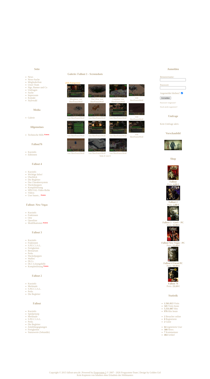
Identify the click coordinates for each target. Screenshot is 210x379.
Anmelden (165, 98)
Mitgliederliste (35, 82)
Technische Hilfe (36, 135)
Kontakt (31, 98)
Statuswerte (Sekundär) (39, 332)
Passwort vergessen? (168, 103)
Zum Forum (44, 61)
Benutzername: (173, 78)
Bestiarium (33, 250)
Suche (31, 92)
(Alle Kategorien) (72, 83)
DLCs (30, 261)
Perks (30, 253)
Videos (31, 193)
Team (173, 367)
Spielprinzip (33, 314)
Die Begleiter (34, 179)
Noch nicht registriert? (168, 107)
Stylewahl (32, 100)
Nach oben (139, 367)
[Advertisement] (105, 60)
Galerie (31, 117)
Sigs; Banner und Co (37, 87)
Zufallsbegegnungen (37, 327)
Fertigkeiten (33, 248)
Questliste (32, 220)
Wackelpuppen (35, 185)
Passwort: (173, 86)
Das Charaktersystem (38, 182)
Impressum (33, 95)
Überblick (32, 177)
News (30, 77)
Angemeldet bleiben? (171, 93)
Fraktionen (33, 215)
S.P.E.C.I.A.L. (34, 245)
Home (105, 367)
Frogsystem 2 (100, 372)
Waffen (31, 258)
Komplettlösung (35, 187)
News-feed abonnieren (166, 59)
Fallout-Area (78, 36)
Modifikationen (35, 223)
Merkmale (32, 286)
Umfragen (32, 90)
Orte (30, 218)
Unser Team (33, 85)
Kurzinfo (32, 152)
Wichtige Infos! (35, 174)
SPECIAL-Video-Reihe (39, 190)
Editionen (32, 154)
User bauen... (34, 195)
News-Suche (34, 79)
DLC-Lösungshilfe (37, 264)
